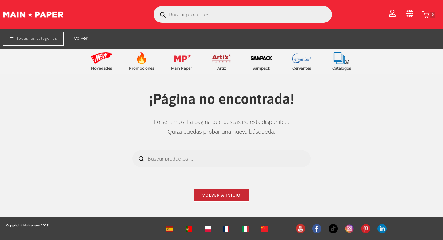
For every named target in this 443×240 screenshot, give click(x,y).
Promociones (141, 68)
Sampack (261, 68)
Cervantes (301, 68)
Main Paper (181, 68)
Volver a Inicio (221, 195)
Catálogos (341, 68)
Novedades (101, 68)
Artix (221, 68)
